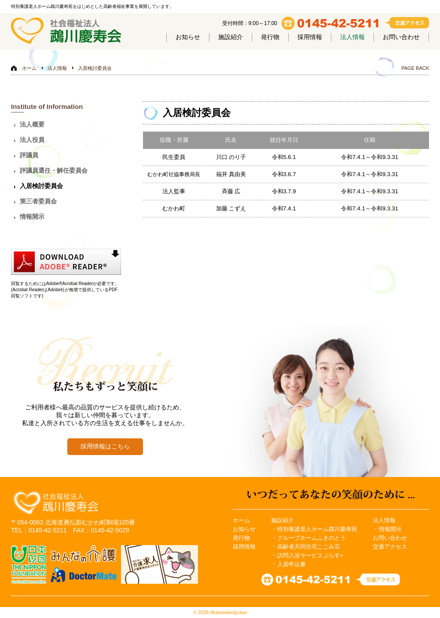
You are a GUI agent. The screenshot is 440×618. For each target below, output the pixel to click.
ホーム (29, 68)
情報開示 (32, 216)
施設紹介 (230, 36)
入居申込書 (291, 564)
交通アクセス (390, 546)
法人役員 (32, 139)
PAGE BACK (415, 68)
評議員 (29, 155)
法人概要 (32, 124)
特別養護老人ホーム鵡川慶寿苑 (317, 529)
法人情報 (352, 36)
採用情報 (309, 36)
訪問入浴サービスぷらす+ (310, 555)
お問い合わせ (401, 36)
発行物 (270, 36)
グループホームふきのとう (311, 538)
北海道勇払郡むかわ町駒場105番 (90, 522)
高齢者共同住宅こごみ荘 (308, 546)
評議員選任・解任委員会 (54, 170)
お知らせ (188, 36)
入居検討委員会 (95, 68)
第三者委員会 (38, 201)
